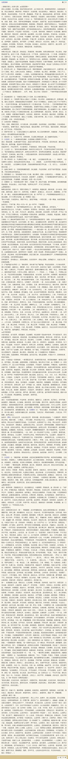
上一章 (59, 757)
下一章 (64, 757)
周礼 (9, 417)
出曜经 (32, 410)
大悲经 (7, 139)
